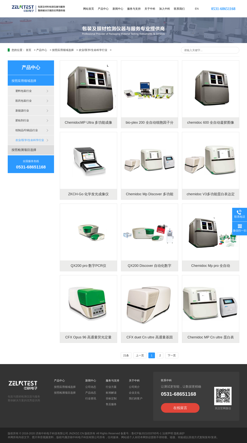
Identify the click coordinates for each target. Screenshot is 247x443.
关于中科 (150, 8)
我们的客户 (135, 398)
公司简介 (134, 386)
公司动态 (90, 386)
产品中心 (103, 8)
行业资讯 (90, 398)
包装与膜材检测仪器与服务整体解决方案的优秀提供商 (25, 396)
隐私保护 (179, 433)
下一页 (172, 355)
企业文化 (134, 392)
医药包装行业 (23, 100)
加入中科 (164, 8)
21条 (126, 355)
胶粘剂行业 (22, 120)
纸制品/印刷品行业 (26, 130)
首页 (28, 50)
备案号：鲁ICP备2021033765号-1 (141, 433)
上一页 (140, 355)
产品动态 (90, 392)
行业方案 (111, 386)
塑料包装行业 (23, 90)
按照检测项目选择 (24, 149)
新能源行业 (22, 110)
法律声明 (167, 433)
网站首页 (88, 8)
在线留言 (180, 408)
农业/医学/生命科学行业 (93, 50)
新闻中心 (118, 8)
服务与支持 (134, 8)
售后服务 (111, 404)
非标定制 (111, 398)
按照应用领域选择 (63, 50)
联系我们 (179, 8)
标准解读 (111, 392)
